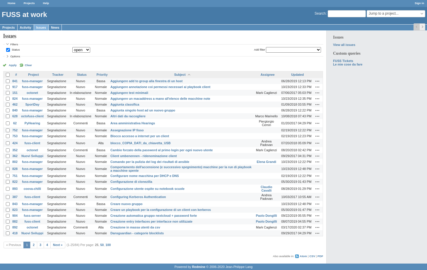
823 (15, 209)
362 (15, 156)
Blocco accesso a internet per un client (139, 136)
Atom (303, 256)
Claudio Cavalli (266, 188)
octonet (32, 92)
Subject (180, 74)
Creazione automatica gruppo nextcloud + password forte (153, 215)
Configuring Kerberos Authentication (138, 197)
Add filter (259, 49)
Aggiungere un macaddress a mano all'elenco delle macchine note (160, 98)
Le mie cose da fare (347, 64)
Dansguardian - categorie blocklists (137, 233)
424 (15, 143)
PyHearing (32, 123)
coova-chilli (32, 188)
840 (15, 110)
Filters (14, 44)
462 (15, 104)
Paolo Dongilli (266, 215)
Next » (57, 245)
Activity (25, 27)
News (55, 27)
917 (15, 87)
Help (46, 3)
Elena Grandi (266, 162)
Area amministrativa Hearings (132, 123)
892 (15, 227)
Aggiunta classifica (124, 104)
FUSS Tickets (343, 61)
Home (12, 3)
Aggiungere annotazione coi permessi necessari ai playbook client (160, 87)
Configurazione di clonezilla (131, 181)
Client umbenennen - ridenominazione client (143, 156)
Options (15, 56)
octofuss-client (32, 116)
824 (15, 98)
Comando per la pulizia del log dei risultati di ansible (149, 162)
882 (15, 221)
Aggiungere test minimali (129, 92)
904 (15, 215)
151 (15, 92)
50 (102, 245)
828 (15, 169)
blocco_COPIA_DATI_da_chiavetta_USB (140, 143)
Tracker (57, 74)
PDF (320, 256)
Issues (41, 27)
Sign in (419, 3)
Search (320, 13)
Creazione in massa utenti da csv (135, 227)
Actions (317, 81)
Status (15, 49)
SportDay (32, 104)
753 (15, 136)
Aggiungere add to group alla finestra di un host (146, 81)
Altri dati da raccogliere (128, 116)
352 (15, 150)
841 (15, 81)
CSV (312, 256)
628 (15, 116)
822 (15, 181)
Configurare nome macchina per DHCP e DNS (144, 176)
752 (15, 130)
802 (15, 162)
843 (15, 204)
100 (108, 245)
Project (33, 74)
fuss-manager (32, 81)
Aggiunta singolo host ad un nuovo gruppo (142, 110)
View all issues (344, 45)
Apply (13, 65)
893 (15, 188)
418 (15, 233)
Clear (28, 65)
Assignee (268, 74)
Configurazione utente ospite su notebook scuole (147, 188)
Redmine (199, 267)
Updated (297, 74)
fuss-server (32, 215)
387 (15, 197)
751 (15, 176)
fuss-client (32, 143)
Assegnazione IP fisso (127, 130)
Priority (102, 74)
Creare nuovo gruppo (126, 204)
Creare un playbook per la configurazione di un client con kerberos (160, 209)
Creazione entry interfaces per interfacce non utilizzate (151, 221)
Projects (29, 3)
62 (15, 123)
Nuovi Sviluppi (32, 156)
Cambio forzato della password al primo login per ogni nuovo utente (161, 150)
